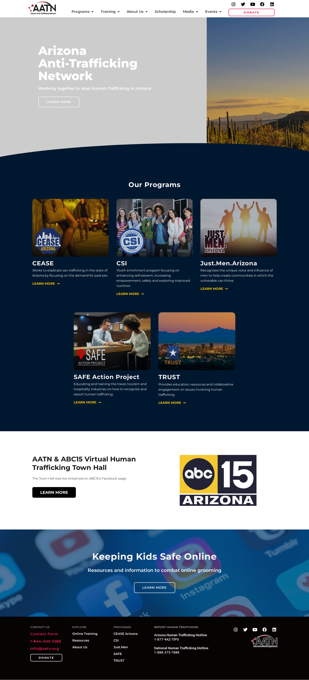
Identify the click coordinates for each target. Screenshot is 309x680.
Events (213, 11)
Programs (83, 11)
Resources (80, 640)
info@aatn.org (44, 648)
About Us (137, 11)
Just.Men (121, 647)
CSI (116, 640)
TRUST (119, 660)
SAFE (118, 654)
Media (190, 11)
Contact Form (44, 634)
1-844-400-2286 (45, 641)
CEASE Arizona (126, 634)
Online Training (85, 634)
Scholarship (165, 11)
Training (110, 11)
